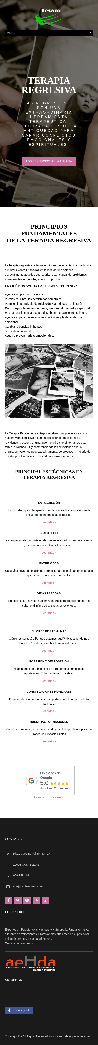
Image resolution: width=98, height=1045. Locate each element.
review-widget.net (55, 797)
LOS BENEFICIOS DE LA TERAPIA (49, 161)
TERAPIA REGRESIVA (49, 85)
